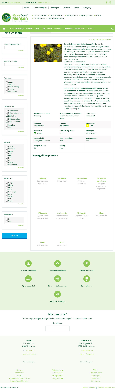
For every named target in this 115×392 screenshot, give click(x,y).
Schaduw (10, 125)
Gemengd (11, 192)
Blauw (9, 185)
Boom (9, 82)
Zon (8, 127)
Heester (10, 89)
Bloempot (95, 375)
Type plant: (7, 78)
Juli (8, 160)
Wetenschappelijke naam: (12, 44)
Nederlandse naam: (10, 61)
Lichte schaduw (13, 119)
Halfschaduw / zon (14, 113)
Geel (9, 189)
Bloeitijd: (7, 142)
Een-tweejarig (12, 86)
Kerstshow (95, 381)
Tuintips (19, 375)
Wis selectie (21, 50)
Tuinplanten (57, 375)
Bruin (9, 187)
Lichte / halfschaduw (10, 115)
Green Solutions (89, 387)
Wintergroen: (8, 215)
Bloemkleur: (8, 179)
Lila (8, 198)
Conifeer (10, 84)
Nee (8, 221)
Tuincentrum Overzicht (106, 387)
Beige (9, 183)
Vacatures (19, 373)
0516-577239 (14, 2)
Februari (10, 149)
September (11, 164)
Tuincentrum (57, 370)
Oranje (9, 201)
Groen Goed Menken (19, 381)
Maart (9, 151)
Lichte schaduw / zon (13, 122)
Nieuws (19, 370)
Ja (8, 219)
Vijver (95, 370)
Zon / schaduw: (9, 106)
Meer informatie (29, 354)
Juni (8, 158)
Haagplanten (57, 378)
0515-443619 (44, 2)
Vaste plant (11, 91)
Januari (9, 146)
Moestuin (96, 378)
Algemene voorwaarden (19, 378)
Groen (9, 196)
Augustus (10, 162)
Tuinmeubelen (95, 373)
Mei (8, 155)
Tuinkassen (57, 373)
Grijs (9, 194)
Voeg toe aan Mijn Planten (101, 39)
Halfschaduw (12, 110)
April (9, 153)
